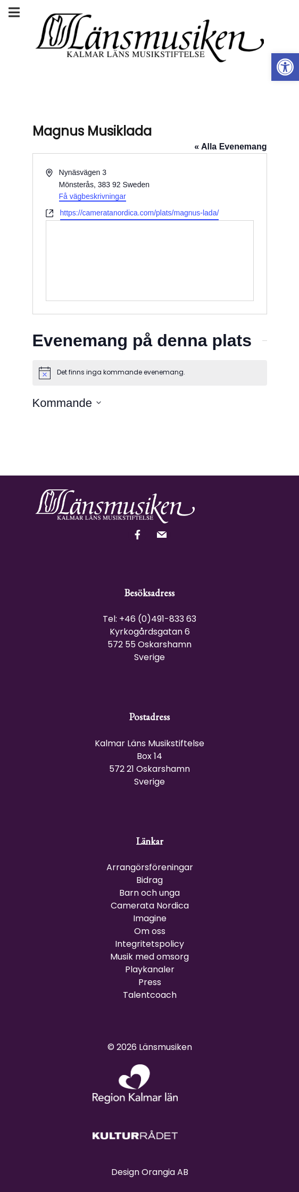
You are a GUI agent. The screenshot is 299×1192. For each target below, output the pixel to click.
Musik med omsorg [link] (149, 957)
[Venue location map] (149, 261)
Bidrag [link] (149, 880)
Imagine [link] (150, 918)
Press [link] (149, 982)
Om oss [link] (149, 931)
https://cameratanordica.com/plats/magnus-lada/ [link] (139, 213)
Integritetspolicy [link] (149, 944)
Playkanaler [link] (150, 969)
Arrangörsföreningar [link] (149, 867)
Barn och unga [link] (149, 893)
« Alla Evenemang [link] (230, 146)
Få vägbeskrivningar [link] (92, 196)
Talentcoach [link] (150, 995)
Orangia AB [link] (165, 1172)
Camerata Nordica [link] (150, 905)
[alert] (149, 373)
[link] (285, 67)
